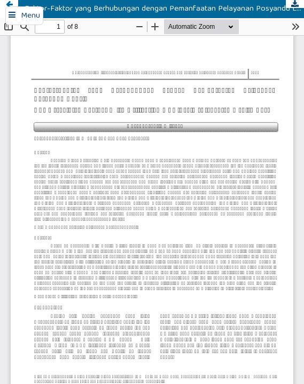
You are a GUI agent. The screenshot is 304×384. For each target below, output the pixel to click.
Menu (30, 16)
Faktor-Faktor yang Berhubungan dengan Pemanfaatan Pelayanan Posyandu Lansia (164, 9)
